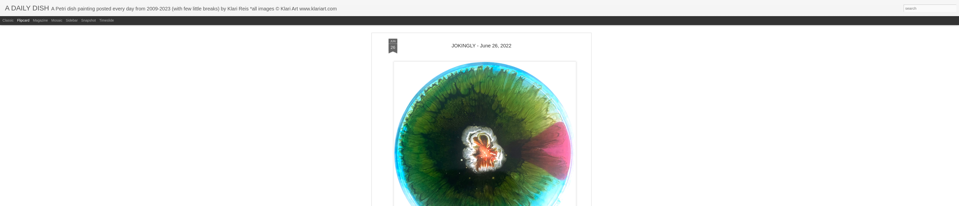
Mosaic (56, 20)
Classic (8, 20)
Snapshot (88, 20)
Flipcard (23, 20)
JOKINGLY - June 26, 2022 (481, 32)
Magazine (40, 20)
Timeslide (106, 20)
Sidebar (72, 20)
